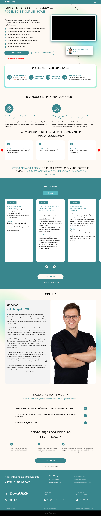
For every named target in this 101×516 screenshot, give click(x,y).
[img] (2, 150)
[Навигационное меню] (95, 2)
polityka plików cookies (79, 479)
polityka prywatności (79, 476)
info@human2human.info (56, 500)
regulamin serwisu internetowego (82, 482)
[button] (49, 162)
